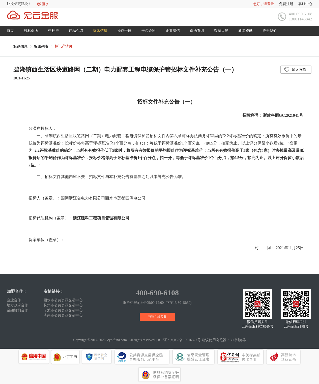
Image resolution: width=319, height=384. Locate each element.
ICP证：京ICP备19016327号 (179, 340)
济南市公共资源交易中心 (63, 315)
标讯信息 (100, 31)
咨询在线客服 (157, 316)
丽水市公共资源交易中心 (63, 300)
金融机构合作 (17, 310)
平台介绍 (148, 31)
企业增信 (173, 31)
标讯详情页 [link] (63, 46)
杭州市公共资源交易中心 (63, 305)
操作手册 (124, 31)
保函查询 (197, 31)
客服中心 (305, 4)
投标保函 (31, 31)
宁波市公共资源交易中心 (63, 310)
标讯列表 (41, 46)
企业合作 (14, 300)
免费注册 (286, 4)
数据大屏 (221, 31)
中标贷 (53, 31)
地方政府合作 (17, 305)
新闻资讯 (245, 31)
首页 (10, 31)
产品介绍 (76, 31)
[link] (20, 46)
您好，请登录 (263, 4)
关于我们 (270, 31)
